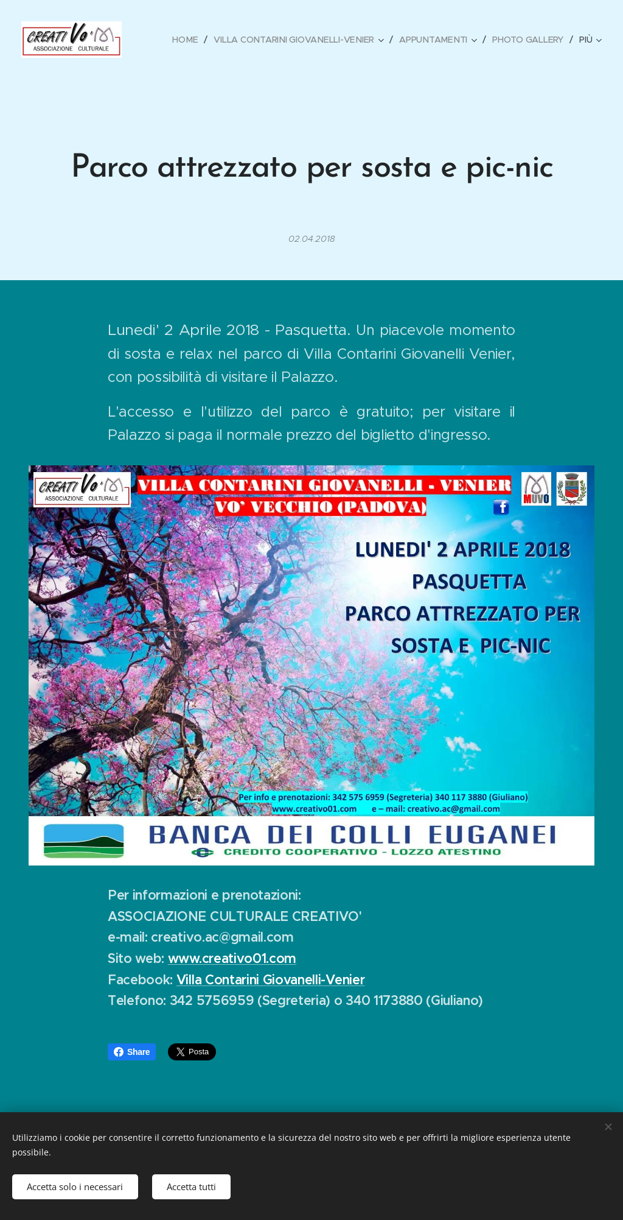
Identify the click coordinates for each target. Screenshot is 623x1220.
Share (132, 1052)
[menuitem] (188, 39)
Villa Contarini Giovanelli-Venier (270, 979)
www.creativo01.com (232, 958)
